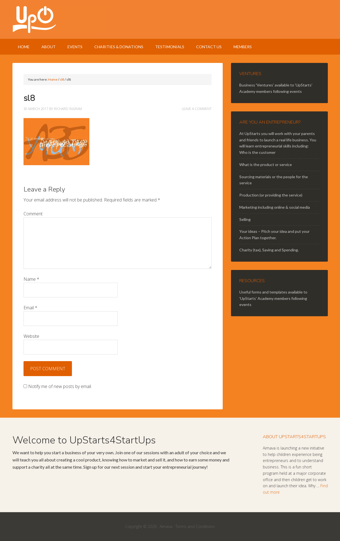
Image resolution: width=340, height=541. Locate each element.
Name (31, 279)
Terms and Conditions (195, 526)
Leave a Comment (197, 108)
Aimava (166, 526)
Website (31, 336)
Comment (33, 214)
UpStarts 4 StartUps (170, 19)
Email (30, 308)
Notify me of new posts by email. (60, 386)
